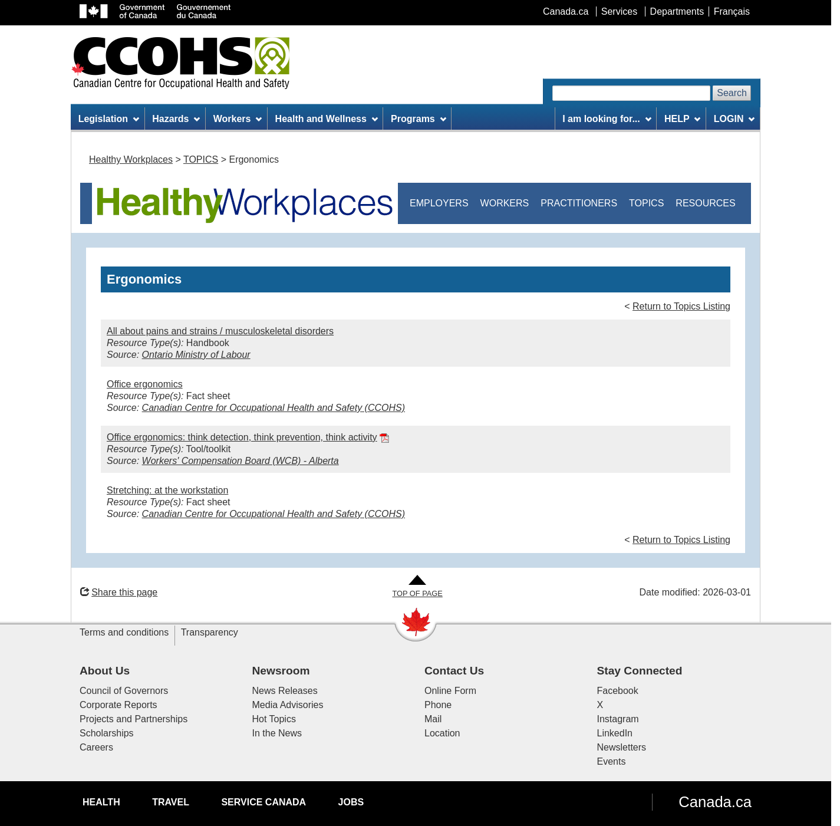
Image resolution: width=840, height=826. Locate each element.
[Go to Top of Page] (417, 587)
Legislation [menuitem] (108, 119)
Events (611, 761)
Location (442, 733)
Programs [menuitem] (418, 119)
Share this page (118, 592)
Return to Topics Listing (681, 306)
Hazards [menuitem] (176, 119)
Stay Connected (640, 670)
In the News (277, 733)
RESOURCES (705, 203)
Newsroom (281, 670)
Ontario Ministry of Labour (196, 355)
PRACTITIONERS (579, 203)
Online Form (450, 691)
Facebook (617, 691)
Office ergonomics (145, 384)
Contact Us (454, 670)
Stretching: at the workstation (167, 490)
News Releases (285, 691)
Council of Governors (124, 691)
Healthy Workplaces (131, 159)
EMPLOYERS (439, 203)
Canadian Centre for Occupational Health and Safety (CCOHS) (273, 408)
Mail (433, 719)
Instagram (618, 719)
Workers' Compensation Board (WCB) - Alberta (240, 461)
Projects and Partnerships (133, 719)
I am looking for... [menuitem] (606, 119)
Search (732, 93)
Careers (96, 747)
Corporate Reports (118, 705)
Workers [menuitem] (237, 119)
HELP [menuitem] (682, 119)
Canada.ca (715, 802)
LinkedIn (615, 733)
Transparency (209, 632)
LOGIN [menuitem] (734, 119)
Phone (438, 705)
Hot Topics (274, 719)
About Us (105, 670)
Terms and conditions (124, 632)
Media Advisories (288, 705)
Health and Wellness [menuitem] (326, 119)
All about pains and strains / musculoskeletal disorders (220, 331)
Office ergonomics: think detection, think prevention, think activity (242, 437)
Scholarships (107, 733)
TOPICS (200, 159)
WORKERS (504, 203)
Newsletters (622, 747)
